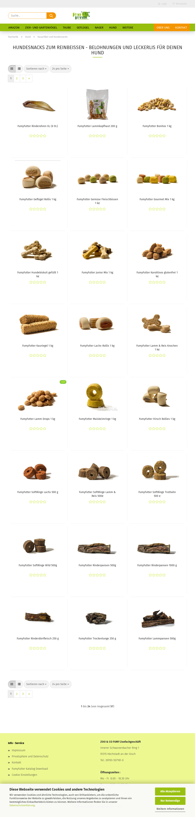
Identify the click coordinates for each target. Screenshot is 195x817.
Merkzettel (180, 3)
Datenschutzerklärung (22, 805)
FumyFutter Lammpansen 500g (157, 638)
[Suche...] (51, 15)
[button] (12, 69)
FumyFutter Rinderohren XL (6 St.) (38, 126)
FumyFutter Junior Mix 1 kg (97, 272)
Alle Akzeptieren (170, 791)
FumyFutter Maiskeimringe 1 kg (97, 419)
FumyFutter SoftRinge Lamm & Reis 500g (97, 494)
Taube (67, 27)
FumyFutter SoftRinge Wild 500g (38, 565)
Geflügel (83, 27)
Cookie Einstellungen (24, 775)
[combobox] (36, 69)
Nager (99, 27)
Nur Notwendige (170, 800)
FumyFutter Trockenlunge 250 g (97, 638)
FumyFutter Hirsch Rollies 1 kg (157, 419)
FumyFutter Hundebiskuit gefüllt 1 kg (37, 274)
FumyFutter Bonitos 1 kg (157, 126)
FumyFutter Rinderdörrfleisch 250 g (38, 638)
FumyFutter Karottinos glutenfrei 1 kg (157, 274)
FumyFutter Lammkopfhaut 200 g (97, 126)
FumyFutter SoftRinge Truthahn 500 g (157, 494)
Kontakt (181, 27)
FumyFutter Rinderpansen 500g (97, 565)
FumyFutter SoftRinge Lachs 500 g (37, 492)
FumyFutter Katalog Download (30, 768)
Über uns (163, 27)
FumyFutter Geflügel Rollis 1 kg (37, 199)
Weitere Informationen (170, 809)
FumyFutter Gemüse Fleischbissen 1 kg (97, 201)
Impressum (18, 750)
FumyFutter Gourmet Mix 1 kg (157, 199)
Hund (113, 27)
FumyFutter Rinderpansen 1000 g (157, 565)
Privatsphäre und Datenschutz (30, 756)
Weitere (127, 27)
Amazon (13, 27)
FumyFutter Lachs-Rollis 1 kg (97, 345)
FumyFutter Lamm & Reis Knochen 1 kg (157, 347)
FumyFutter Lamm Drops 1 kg (37, 419)
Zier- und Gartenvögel (41, 27)
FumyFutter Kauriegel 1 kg (37, 345)
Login (162, 3)
